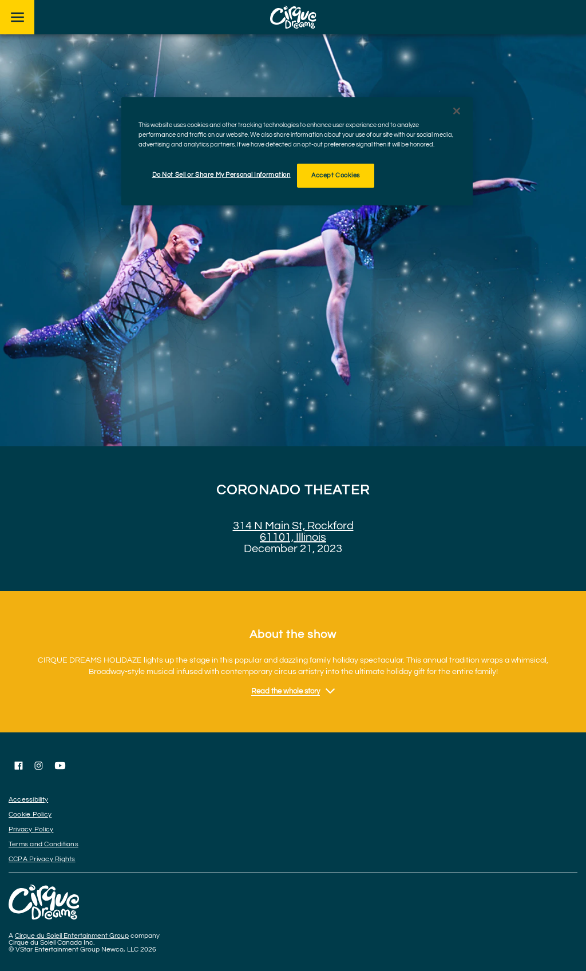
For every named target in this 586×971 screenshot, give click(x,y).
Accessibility (28, 799)
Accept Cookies (335, 175)
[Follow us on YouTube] (60, 765)
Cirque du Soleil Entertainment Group (72, 936)
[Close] (456, 111)
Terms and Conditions (43, 844)
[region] (297, 151)
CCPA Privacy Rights (42, 859)
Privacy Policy (31, 829)
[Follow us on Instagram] (39, 765)
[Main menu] (17, 17)
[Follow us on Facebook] (19, 765)
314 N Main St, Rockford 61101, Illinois (293, 531)
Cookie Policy (30, 814)
